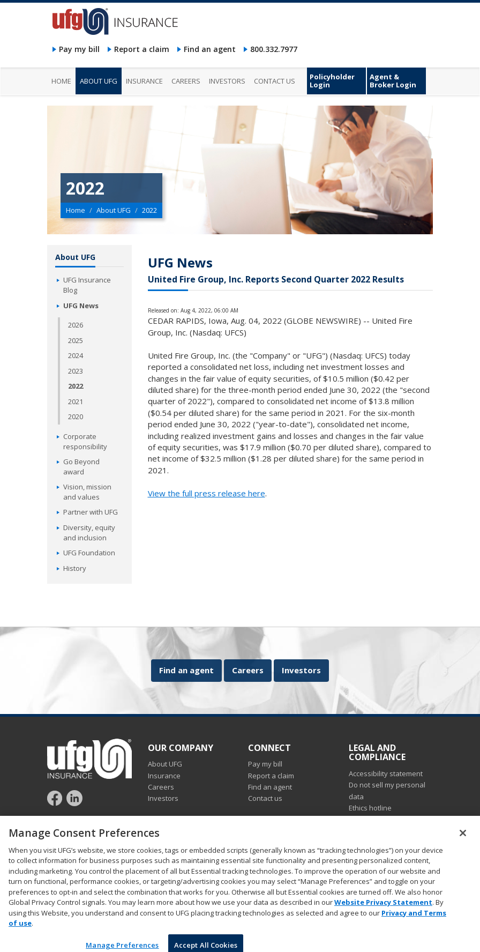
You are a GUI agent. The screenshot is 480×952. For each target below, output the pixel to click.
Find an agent (210, 49)
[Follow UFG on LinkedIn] (74, 797)
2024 (75, 355)
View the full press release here (206, 493)
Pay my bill (79, 49)
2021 (75, 401)
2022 (75, 386)
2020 (75, 416)
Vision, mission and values (87, 492)
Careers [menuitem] (185, 81)
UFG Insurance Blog (87, 285)
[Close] (463, 838)
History (74, 568)
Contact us (265, 798)
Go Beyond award (81, 467)
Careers (248, 670)
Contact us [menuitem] (274, 81)
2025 (75, 340)
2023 (75, 371)
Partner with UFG (90, 512)
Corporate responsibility (85, 441)
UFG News (81, 305)
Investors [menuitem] (227, 81)
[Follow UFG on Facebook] (56, 797)
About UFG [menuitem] (98, 81)
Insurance (164, 775)
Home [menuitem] (61, 81)
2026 (75, 325)
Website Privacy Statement (383, 907)
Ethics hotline (370, 808)
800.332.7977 (273, 49)
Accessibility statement (386, 773)
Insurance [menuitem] (144, 81)
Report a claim (141, 49)
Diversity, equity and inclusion (89, 532)
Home (75, 210)
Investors (301, 670)
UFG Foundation (89, 552)
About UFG (113, 210)
